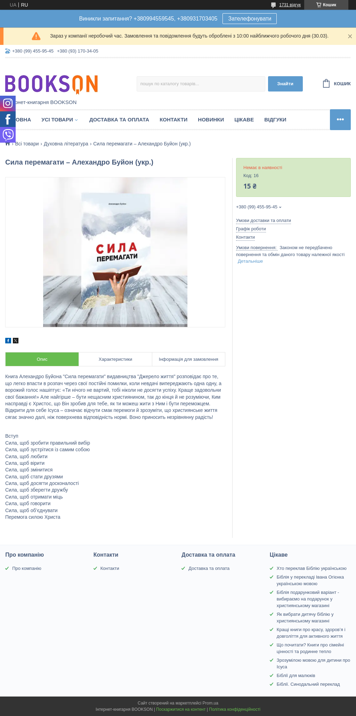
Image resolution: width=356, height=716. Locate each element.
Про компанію (26, 568)
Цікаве (244, 119)
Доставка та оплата (119, 119)
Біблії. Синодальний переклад (308, 684)
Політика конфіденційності (234, 709)
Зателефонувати (249, 19)
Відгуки (275, 119)
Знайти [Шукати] (285, 83)
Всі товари (27, 143)
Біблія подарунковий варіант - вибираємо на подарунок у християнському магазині (308, 599)
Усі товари (57, 119)
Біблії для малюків (296, 675)
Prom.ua (210, 703)
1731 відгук (290, 4)
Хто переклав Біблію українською (312, 568)
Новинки (211, 119)
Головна (18, 119)
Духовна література (66, 143)
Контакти (173, 119)
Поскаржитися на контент (180, 709)
